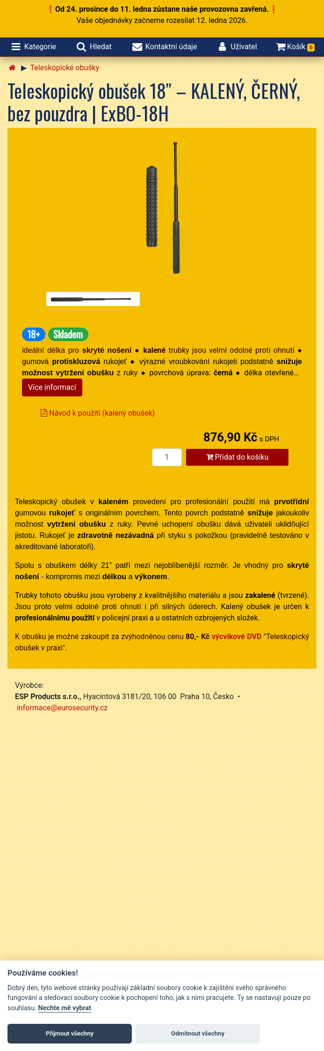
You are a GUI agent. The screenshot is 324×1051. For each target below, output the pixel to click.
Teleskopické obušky (65, 67)
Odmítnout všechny (197, 1033)
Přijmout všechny (70, 1033)
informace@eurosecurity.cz (62, 707)
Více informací (52, 387)
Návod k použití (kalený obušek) (98, 413)
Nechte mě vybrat (64, 1008)
